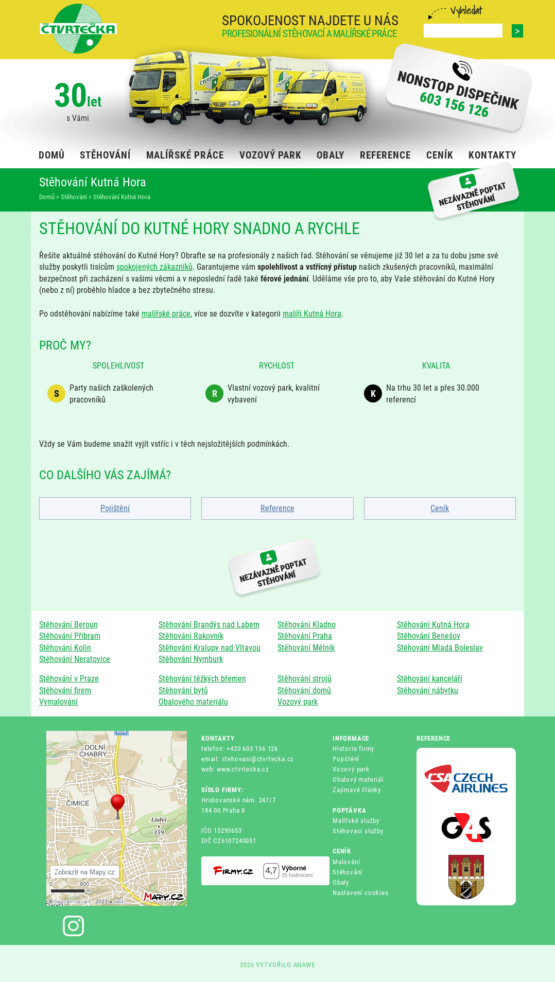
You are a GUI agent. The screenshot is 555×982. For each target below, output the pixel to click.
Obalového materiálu (193, 702)
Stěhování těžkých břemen (202, 678)
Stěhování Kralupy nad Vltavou (210, 648)
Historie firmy (353, 748)
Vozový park (298, 702)
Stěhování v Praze (69, 678)
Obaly (341, 882)
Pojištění (115, 508)
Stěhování (347, 872)
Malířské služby (356, 821)
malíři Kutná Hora (312, 314)
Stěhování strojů (305, 678)
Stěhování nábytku (427, 690)
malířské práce (166, 314)
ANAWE (304, 965)
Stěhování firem (65, 690)
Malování (346, 862)
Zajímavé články (357, 790)
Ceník (439, 508)
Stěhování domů (304, 690)
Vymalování (58, 702)
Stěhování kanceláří (429, 678)
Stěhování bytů (183, 690)
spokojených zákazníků (154, 267)
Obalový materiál (358, 779)
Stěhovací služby (358, 831)
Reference (277, 508)
